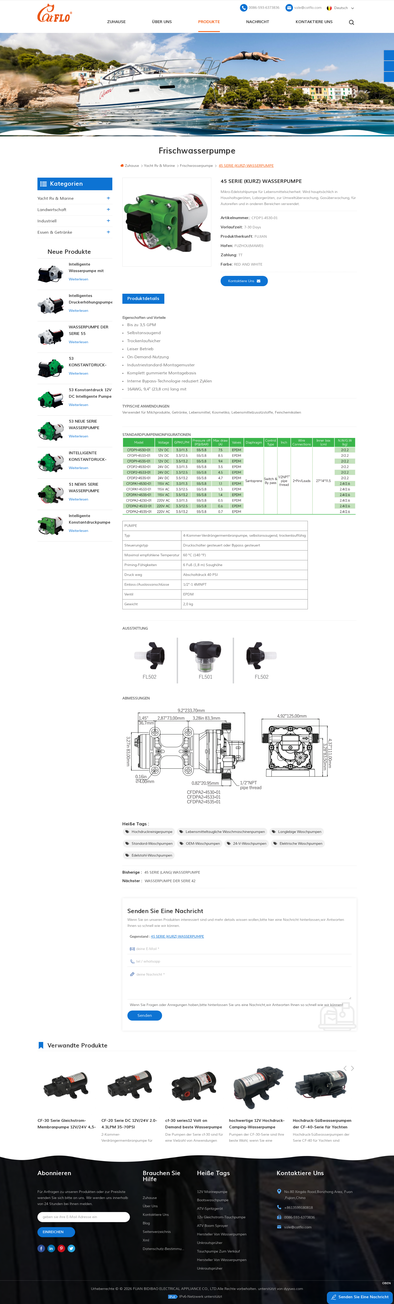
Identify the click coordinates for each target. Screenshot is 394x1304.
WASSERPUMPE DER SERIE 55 (88, 329)
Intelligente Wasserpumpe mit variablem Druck (86, 267)
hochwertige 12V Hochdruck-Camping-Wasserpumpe (320, 1123)
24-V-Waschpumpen (249, 842)
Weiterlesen (78, 278)
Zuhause (116, 20)
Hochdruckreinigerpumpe (152, 831)
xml (146, 1239)
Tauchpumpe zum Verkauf (218, 1250)
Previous (345, 1043)
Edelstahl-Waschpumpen (152, 854)
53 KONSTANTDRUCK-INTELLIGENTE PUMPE (90, 361)
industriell (47, 220)
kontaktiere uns (314, 20)
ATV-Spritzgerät (210, 1208)
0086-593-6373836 (264, 6)
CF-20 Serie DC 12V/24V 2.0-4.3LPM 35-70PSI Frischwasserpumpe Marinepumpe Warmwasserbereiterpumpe (193, 1123)
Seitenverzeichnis (157, 1231)
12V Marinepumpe (212, 1191)
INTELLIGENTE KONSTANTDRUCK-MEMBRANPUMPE (88, 455)
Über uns (162, 20)
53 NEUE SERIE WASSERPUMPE (84, 423)
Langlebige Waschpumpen (299, 831)
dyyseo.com (293, 1288)
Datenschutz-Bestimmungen (163, 1248)
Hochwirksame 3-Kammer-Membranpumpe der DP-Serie (65, 1123)
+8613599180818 (298, 1207)
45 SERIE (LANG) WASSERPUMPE (172, 871)
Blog (146, 1222)
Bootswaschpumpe (212, 1199)
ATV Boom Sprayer (212, 1225)
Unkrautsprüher (209, 1242)
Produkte (209, 20)
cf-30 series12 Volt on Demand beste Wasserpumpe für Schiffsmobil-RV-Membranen (257, 1123)
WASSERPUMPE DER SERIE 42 (170, 880)
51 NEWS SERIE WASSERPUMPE (84, 486)
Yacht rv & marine (55, 197)
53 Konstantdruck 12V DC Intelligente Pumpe (90, 392)
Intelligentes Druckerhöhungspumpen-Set (90, 298)
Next (352, 1043)
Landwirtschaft (51, 208)
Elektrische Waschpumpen (301, 842)
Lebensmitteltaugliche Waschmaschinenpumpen (225, 831)
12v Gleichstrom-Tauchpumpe (221, 1216)
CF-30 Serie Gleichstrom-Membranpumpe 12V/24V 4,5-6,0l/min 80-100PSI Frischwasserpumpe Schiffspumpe (130, 1123)
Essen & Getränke (54, 231)
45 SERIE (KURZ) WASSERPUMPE (177, 935)
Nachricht (257, 20)
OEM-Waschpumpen (203, 842)
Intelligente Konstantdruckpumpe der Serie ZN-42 (89, 518)
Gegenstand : (167, 935)
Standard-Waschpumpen (152, 842)
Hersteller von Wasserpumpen (222, 1233)
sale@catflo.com (308, 6)
